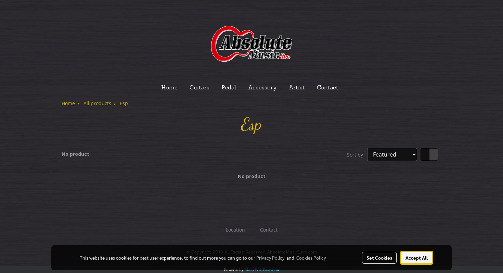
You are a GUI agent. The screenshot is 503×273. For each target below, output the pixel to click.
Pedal (228, 88)
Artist (297, 88)
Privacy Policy (270, 258)
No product (75, 154)
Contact (327, 88)
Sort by (357, 154)
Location (235, 229)
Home (169, 88)
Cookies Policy (311, 258)
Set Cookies (379, 258)
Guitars (199, 88)
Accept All (416, 258)
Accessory (262, 88)
